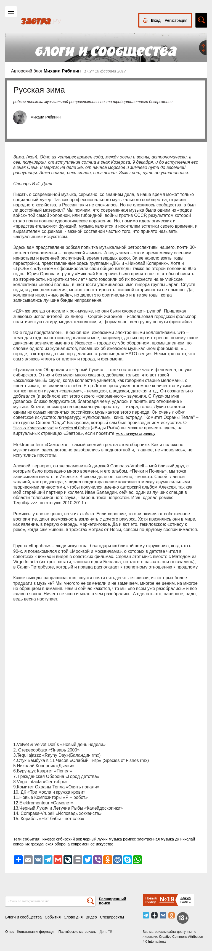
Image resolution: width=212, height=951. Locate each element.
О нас (9, 932)
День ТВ (106, 932)
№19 (167, 899)
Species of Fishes (74, 428)
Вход (156, 20)
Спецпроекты (112, 917)
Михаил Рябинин (62, 71)
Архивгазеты (185, 900)
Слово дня (73, 917)
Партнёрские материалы (78, 932)
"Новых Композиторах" (33, 428)
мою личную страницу (135, 433)
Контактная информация (36, 932)
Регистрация (176, 20)
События (53, 917)
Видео (91, 917)
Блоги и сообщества (23, 917)
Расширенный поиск (112, 901)
